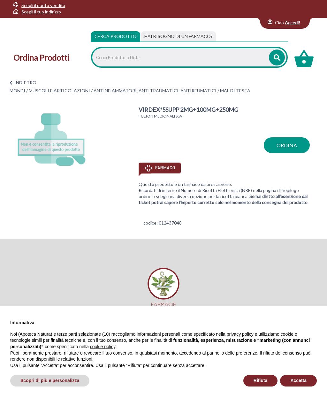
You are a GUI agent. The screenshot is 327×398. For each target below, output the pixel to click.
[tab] (178, 36)
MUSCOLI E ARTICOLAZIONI (59, 90)
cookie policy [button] (102, 346)
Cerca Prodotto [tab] (116, 36)
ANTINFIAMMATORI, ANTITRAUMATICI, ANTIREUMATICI (155, 90)
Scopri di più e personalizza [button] (49, 380)
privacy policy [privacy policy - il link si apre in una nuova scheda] (240, 334)
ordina (287, 145)
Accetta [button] (298, 380)
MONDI (17, 90)
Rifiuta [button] (261, 380)
